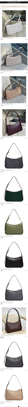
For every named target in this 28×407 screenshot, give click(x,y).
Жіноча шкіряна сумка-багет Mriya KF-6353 (7, 401)
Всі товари (3, 4)
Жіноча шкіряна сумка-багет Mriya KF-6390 (7, 368)
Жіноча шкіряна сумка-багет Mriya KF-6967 (7, 136)
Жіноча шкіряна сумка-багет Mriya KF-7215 (7, 37)
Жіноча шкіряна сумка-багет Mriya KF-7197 (7, 70)
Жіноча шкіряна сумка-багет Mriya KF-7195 (7, 103)
